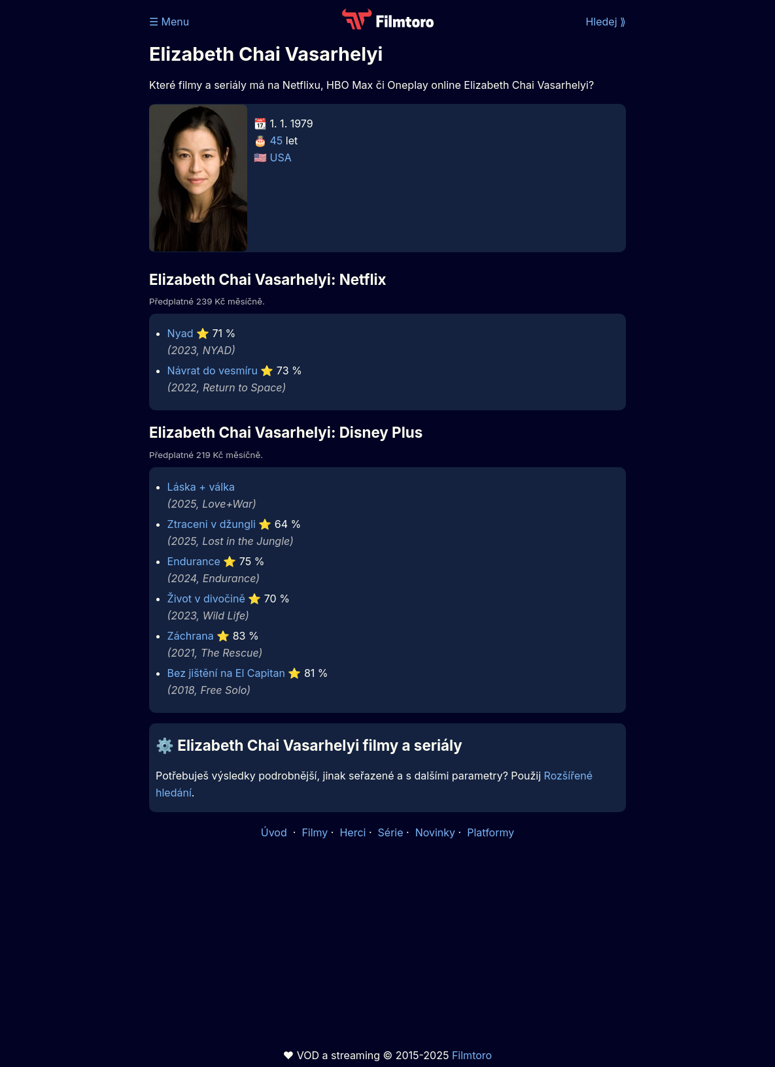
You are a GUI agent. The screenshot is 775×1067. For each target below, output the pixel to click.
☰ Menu (169, 21)
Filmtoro (472, 1055)
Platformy (490, 832)
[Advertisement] (70, 201)
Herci (352, 832)
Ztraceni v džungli (211, 524)
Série (391, 832)
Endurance (193, 561)
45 (276, 140)
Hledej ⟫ (605, 21)
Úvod (275, 832)
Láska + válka (201, 486)
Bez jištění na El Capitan (226, 673)
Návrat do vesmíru (212, 370)
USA (281, 157)
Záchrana (190, 635)
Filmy (314, 832)
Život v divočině (206, 598)
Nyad (180, 333)
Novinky (435, 832)
